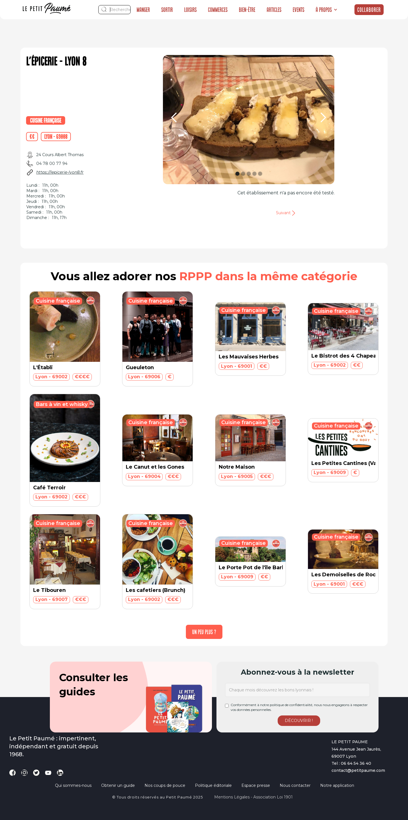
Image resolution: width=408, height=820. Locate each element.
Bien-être (247, 9)
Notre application (337, 785)
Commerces (218, 9)
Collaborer (369, 9)
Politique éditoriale (213, 785)
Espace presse (255, 785)
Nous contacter (295, 785)
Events (298, 9)
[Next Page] (204, 632)
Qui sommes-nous (73, 785)
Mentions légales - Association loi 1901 (253, 797)
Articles (274, 9)
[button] (326, 9)
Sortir (167, 9)
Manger (143, 9)
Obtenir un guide (118, 785)
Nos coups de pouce (164, 785)
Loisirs (190, 9)
